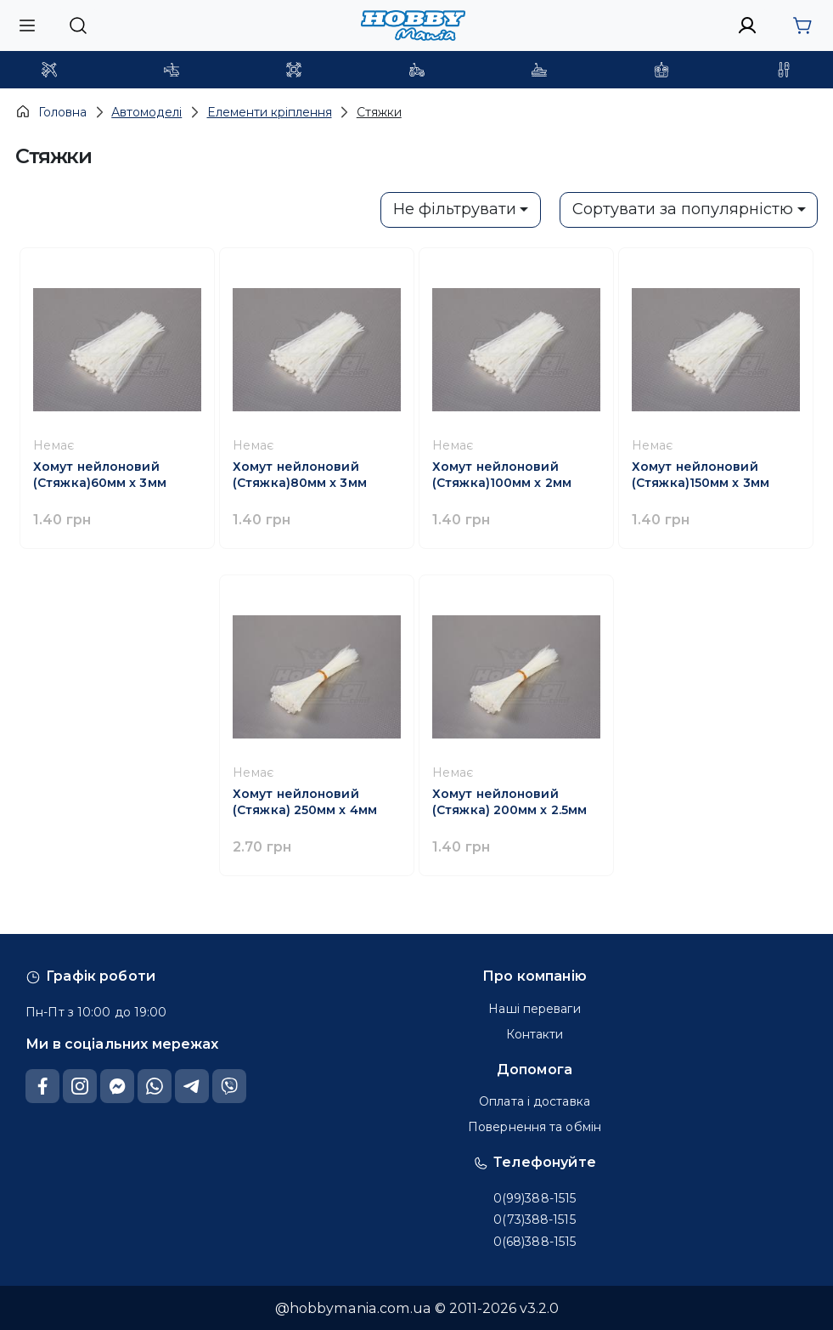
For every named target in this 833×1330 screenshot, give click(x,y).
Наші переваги (534, 1008)
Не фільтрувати (454, 209)
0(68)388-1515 (534, 1241)
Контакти (535, 1034)
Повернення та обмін (534, 1127)
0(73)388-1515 (534, 1219)
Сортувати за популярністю (682, 209)
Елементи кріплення (269, 112)
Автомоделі (146, 112)
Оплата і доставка (534, 1101)
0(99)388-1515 (534, 1198)
